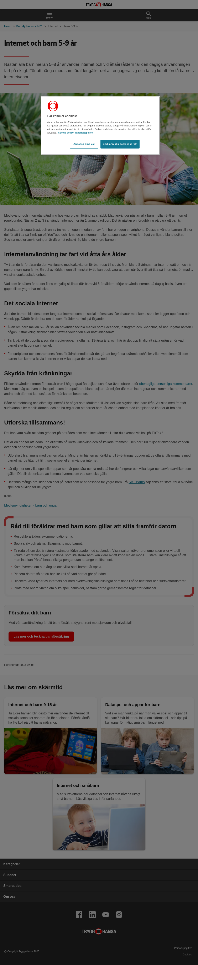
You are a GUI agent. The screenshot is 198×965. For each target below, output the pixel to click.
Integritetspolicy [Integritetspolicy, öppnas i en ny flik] (84, 132)
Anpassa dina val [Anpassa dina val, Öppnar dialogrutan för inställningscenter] (84, 144)
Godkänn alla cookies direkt (120, 144)
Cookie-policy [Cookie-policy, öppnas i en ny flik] (66, 132)
